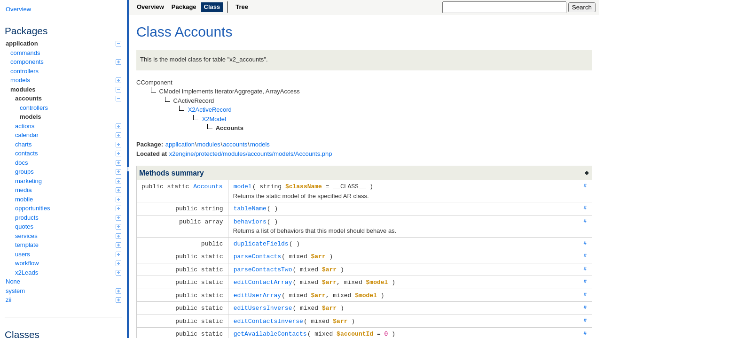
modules (65, 89)
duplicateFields (261, 242)
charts (68, 144)
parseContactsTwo (263, 266)
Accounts (207, 186)
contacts (68, 153)
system (63, 290)
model (243, 186)
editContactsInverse (268, 316)
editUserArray (257, 291)
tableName (250, 207)
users (68, 254)
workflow (68, 263)
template (68, 244)
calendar (68, 134)
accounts (68, 98)
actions (68, 126)
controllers (24, 71)
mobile (68, 199)
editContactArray (263, 279)
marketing (68, 180)
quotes (68, 226)
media (68, 189)
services (68, 235)
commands (25, 52)
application (63, 43)
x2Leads (68, 272)
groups (68, 171)
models (65, 80)
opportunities (68, 208)
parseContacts (257, 254)
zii (63, 299)
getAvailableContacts (270, 328)
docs (68, 162)
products (68, 217)
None (13, 281)
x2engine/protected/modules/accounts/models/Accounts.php (250, 153)
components (65, 61)
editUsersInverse (263, 304)
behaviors (250, 220)
